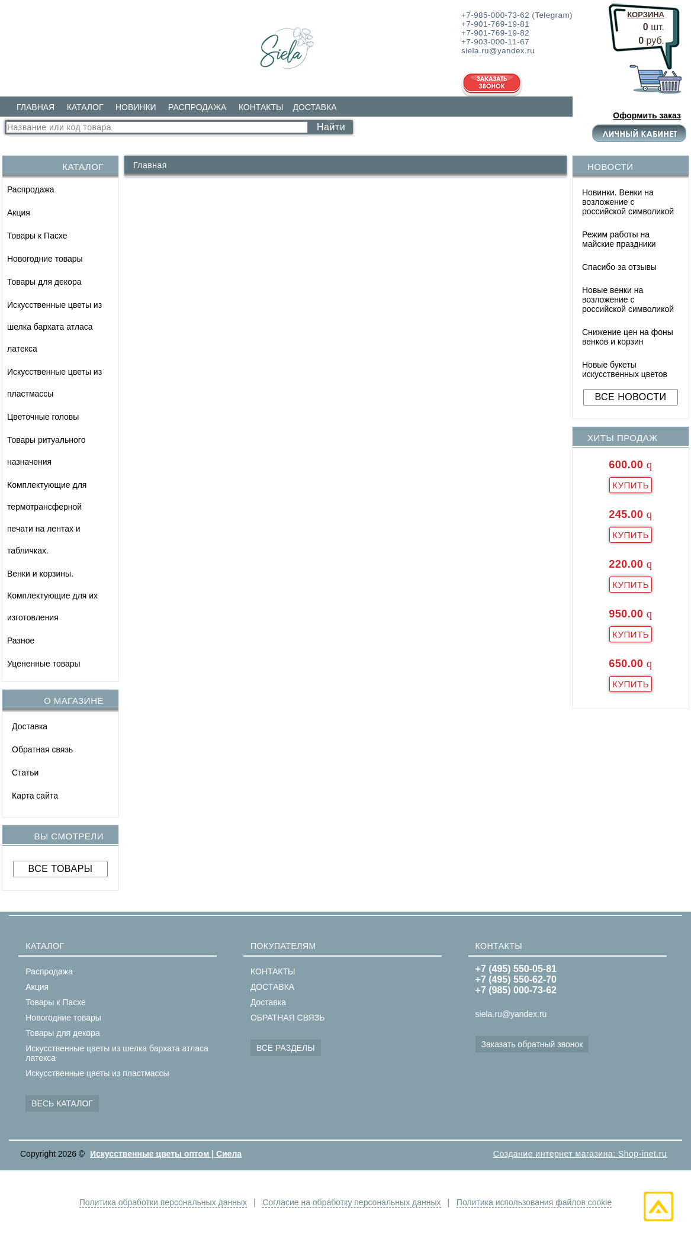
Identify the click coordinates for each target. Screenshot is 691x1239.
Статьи (25, 772)
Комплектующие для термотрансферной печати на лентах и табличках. (46, 517)
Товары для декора (44, 282)
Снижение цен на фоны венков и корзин (627, 336)
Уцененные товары (44, 663)
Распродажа (30, 189)
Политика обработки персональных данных (163, 1202)
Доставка (29, 726)
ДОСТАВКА (314, 107)
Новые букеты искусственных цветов (624, 369)
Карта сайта (35, 795)
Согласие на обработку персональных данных (351, 1202)
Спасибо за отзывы (619, 267)
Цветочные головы (43, 416)
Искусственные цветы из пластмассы (54, 382)
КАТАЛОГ (85, 107)
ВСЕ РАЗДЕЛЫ (285, 1048)
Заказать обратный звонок (532, 1044)
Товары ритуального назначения (46, 450)
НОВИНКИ (135, 107)
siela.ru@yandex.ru (511, 1014)
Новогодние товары (45, 258)
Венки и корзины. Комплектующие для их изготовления (52, 595)
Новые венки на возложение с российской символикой (628, 299)
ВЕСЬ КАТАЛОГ (62, 1103)
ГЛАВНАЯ (35, 107)
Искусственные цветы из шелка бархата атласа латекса (54, 326)
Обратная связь (42, 749)
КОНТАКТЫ (261, 107)
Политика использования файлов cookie (534, 1202)
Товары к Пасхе (37, 235)
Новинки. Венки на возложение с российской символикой (628, 202)
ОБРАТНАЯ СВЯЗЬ (287, 1017)
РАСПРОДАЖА (197, 107)
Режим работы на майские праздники (619, 239)
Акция (18, 212)
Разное (20, 640)
